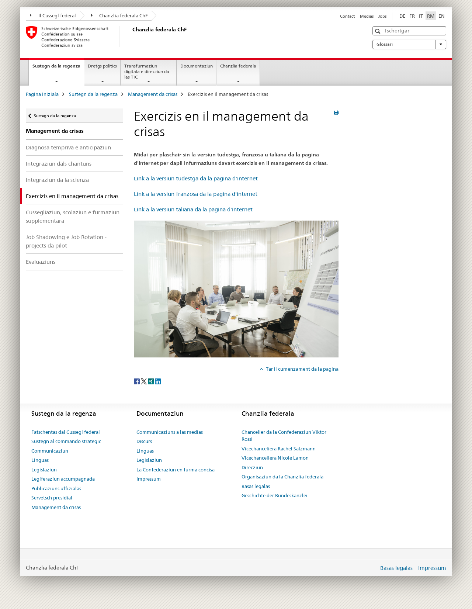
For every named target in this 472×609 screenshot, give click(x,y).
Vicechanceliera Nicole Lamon (275, 458)
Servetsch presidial (51, 498)
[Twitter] (144, 381)
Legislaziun (44, 470)
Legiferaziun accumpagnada (63, 479)
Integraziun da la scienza (57, 179)
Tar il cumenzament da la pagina (302, 369)
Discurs (144, 441)
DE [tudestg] (402, 16)
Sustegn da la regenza (58, 68)
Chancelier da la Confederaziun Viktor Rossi (284, 435)
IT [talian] (421, 16)
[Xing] (151, 381)
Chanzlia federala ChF (119, 15)
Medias (367, 16)
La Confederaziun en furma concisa (175, 470)
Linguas (40, 460)
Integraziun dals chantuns (58, 163)
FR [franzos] (412, 16)
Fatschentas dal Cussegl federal (65, 432)
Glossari (409, 44)
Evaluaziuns (40, 261)
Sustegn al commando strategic (66, 441)
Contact (347, 16)
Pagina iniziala (42, 94)
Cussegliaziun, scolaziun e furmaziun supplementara (72, 216)
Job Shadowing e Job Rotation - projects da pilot (66, 241)
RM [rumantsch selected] (430, 16)
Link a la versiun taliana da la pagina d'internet (193, 209)
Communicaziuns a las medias (169, 432)
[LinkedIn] (158, 381)
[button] (379, 31)
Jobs (382, 16)
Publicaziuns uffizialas (56, 488)
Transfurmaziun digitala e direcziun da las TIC (146, 71)
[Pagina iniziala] (131, 36)
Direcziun (252, 467)
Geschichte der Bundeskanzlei (275, 495)
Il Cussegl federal (53, 15)
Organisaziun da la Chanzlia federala (282, 477)
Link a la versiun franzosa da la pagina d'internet (195, 193)
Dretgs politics (102, 66)
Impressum (148, 479)
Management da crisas (152, 94)
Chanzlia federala (238, 66)
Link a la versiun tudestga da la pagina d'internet (196, 178)
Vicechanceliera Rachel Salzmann (279, 448)
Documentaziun (196, 66)
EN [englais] (441, 16)
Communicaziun (49, 451)
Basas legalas (256, 486)
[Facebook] (137, 381)
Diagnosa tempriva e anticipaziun (68, 147)
